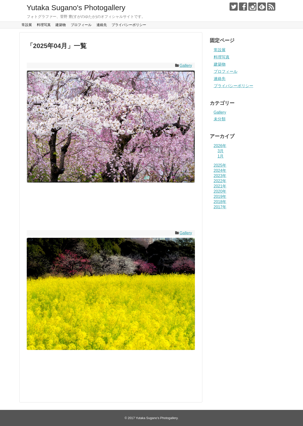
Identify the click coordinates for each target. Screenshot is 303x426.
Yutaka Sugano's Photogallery (76, 7)
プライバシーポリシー (129, 25)
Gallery (186, 65)
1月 (221, 156)
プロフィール (81, 25)
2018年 (220, 202)
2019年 (220, 196)
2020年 (220, 191)
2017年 (220, 207)
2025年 (220, 165)
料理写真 (44, 25)
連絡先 (101, 25)
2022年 (220, 181)
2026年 (220, 146)
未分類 (220, 119)
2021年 (220, 186)
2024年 (220, 170)
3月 (221, 151)
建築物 (60, 25)
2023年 (220, 176)
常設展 (27, 25)
